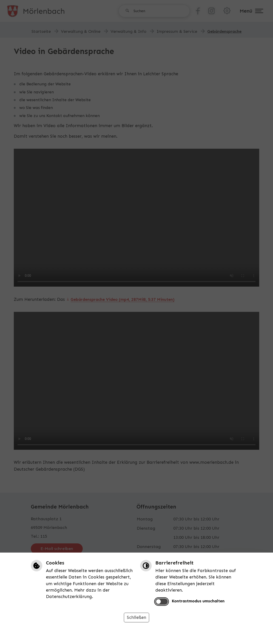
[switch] (161, 601)
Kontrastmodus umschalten (198, 601)
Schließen (136, 617)
